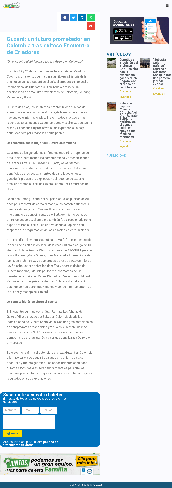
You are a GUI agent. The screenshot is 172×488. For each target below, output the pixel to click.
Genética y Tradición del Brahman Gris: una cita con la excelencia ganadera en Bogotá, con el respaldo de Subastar (129, 73)
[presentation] (29, 422)
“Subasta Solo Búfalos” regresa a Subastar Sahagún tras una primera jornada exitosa (162, 72)
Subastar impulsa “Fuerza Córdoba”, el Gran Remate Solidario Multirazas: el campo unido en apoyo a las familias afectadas (129, 120)
